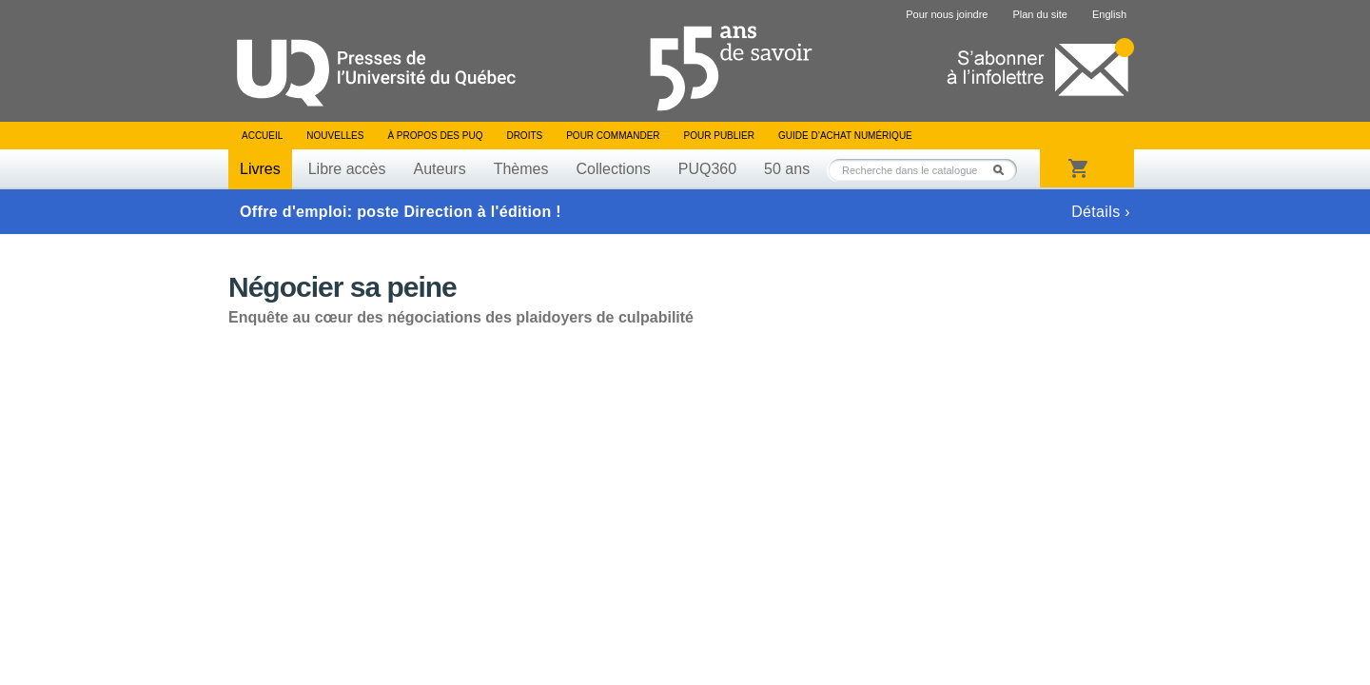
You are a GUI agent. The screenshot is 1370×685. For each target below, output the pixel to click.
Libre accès (347, 169)
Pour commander (612, 135)
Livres (260, 169)
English (1109, 14)
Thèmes (521, 169)
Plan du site (1039, 14)
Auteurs (440, 169)
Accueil (262, 135)
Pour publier (719, 135)
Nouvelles (334, 135)
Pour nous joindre (947, 14)
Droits (524, 135)
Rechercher (1003, 170)
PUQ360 (707, 169)
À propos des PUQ (434, 135)
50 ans (787, 169)
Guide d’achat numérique (845, 135)
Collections (613, 169)
